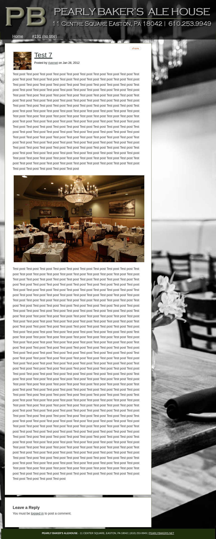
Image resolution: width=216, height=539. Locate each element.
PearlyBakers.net (161, 533)
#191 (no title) (44, 36)
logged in (37, 513)
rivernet (53, 62)
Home (17, 36)
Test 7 (43, 55)
